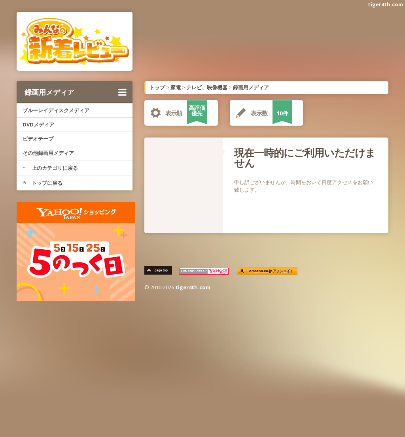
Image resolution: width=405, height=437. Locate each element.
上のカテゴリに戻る (50, 167)
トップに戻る (42, 182)
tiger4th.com (385, 4)
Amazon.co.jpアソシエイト (271, 271)
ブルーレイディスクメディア (56, 110)
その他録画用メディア (48, 152)
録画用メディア (76, 92)
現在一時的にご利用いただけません (304, 157)
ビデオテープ (38, 138)
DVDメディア (38, 124)
